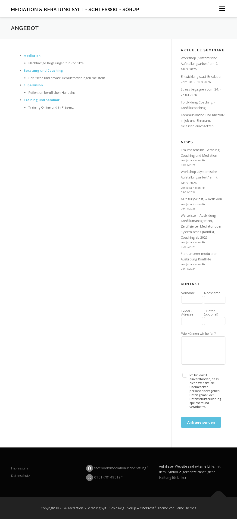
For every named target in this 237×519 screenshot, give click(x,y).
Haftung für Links (172, 477)
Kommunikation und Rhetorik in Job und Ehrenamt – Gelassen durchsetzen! (203, 120)
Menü (222, 8)
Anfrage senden (201, 422)
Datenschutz (20, 475)
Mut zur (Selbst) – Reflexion (201, 199)
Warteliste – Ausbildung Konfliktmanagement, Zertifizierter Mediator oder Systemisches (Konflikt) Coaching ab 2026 (201, 226)
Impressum (19, 468)
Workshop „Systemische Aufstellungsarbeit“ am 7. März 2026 (199, 63)
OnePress (148, 508)
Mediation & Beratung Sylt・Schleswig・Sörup (75, 9)
